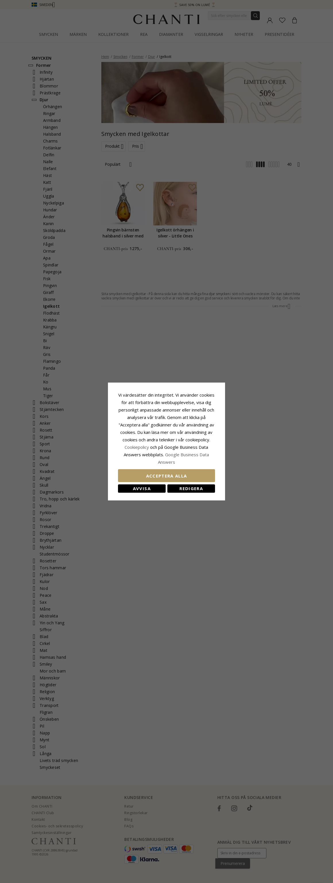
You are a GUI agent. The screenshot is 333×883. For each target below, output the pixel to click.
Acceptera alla (166, 476)
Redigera (192, 488)
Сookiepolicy (137, 447)
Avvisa (141, 488)
